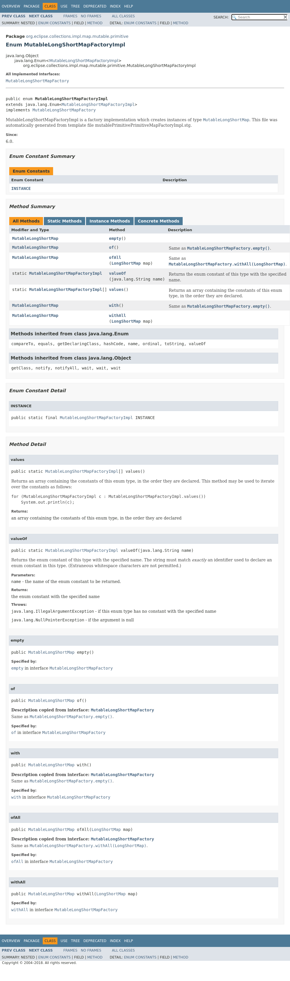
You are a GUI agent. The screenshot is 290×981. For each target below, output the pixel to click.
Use (64, 6)
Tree (75, 6)
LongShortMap (126, 263)
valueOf (117, 273)
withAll (117, 315)
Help (128, 6)
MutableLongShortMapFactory (37, 81)
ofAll (115, 257)
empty (115, 238)
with (114, 305)
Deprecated (94, 6)
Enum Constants (54, 23)
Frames (70, 16)
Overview (11, 6)
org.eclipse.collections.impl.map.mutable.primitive (77, 36)
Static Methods (64, 221)
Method (94, 23)
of (111, 247)
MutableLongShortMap (35, 238)
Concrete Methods (158, 221)
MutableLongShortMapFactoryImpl (83, 60)
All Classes (123, 16)
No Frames (91, 16)
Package (32, 6)
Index (115, 6)
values (116, 289)
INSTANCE (21, 188)
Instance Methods (109, 221)
